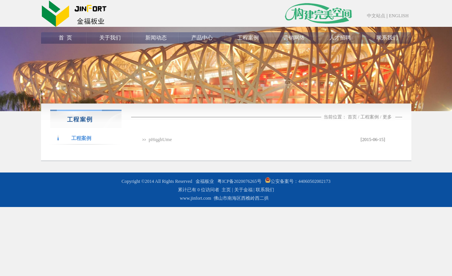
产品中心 (202, 38)
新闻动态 (156, 38)
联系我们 (387, 38)
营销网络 (294, 38)
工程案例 (248, 38)
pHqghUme (160, 139)
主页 (226, 189)
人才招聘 (340, 38)
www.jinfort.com (195, 198)
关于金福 (243, 189)
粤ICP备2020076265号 (239, 181)
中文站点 (376, 15)
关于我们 (110, 38)
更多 (387, 117)
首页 (352, 117)
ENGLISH (399, 15)
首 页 (64, 38)
